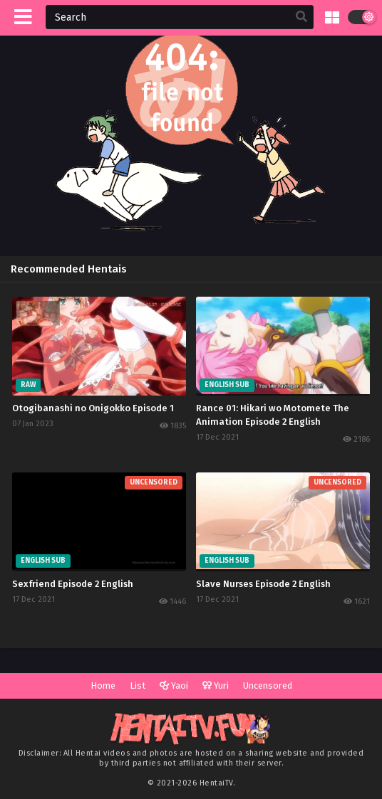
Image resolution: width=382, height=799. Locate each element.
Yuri (215, 685)
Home (103, 685)
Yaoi (174, 685)
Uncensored (267, 685)
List (137, 685)
